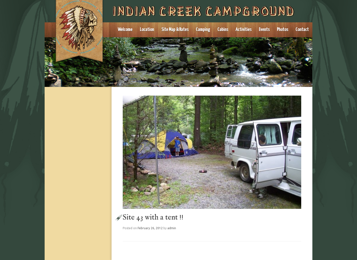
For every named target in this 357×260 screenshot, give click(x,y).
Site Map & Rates (174, 29)
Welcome (125, 29)
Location (147, 29)
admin (171, 228)
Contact (302, 29)
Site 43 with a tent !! (153, 217)
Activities (243, 29)
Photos (282, 29)
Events (264, 29)
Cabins (222, 29)
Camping (203, 29)
